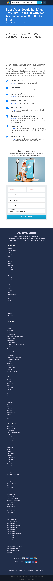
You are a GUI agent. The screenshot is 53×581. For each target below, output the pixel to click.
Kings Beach (10, 455)
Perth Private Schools (12, 498)
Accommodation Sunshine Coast (15, 537)
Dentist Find (10, 504)
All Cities (9, 379)
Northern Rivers (11, 340)
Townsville (9, 408)
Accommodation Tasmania (13, 525)
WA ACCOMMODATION (26, 233)
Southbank (10, 434)
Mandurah (9, 410)
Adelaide (9, 391)
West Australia (11, 338)
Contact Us (11, 261)
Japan (9, 309)
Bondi (8, 449)
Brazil (9, 296)
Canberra (9, 393)
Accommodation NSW (12, 529)
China (36, 570)
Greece (9, 300)
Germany (10, 290)
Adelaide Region (11, 367)
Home (7, 23)
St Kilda (9, 451)
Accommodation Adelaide (13, 550)
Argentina (10, 315)
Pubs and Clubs (11, 488)
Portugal (10, 304)
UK (17, 570)
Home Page (11, 248)
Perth (8, 385)
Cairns (8, 400)
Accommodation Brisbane (13, 548)
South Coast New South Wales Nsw (16, 344)
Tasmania (9, 349)
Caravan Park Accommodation (14, 510)
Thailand (10, 313)
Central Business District (13, 436)
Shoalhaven (10, 361)
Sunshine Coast (11, 346)
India (9, 298)
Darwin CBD (10, 443)
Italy (9, 284)
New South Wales (11, 326)
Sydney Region (11, 334)
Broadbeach (10, 441)
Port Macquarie (11, 412)
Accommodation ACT (12, 531)
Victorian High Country (13, 359)
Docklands (9, 463)
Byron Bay (9, 404)
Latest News (11, 254)
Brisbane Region (11, 351)
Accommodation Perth (13, 540)
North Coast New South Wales (15, 336)
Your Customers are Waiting (18, 23)
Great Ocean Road (12, 371)
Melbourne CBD (11, 428)
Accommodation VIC (12, 523)
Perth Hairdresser (11, 496)
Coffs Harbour (10, 418)
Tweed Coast (10, 365)
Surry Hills (9, 472)
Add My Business (12, 250)
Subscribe (10, 267)
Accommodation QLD (12, 527)
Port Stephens (11, 355)
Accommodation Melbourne (14, 542)
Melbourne (10, 383)
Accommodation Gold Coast (14, 546)
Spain (9, 288)
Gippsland (9, 363)
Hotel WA (9, 552)
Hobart (9, 414)
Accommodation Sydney (13, 535)
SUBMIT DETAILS (26, 217)
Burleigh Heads (11, 466)
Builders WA (10, 513)
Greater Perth (10, 353)
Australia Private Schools (13, 500)
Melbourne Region (11, 332)
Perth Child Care (11, 506)
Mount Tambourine (12, 416)
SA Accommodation (12, 521)
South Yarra (10, 468)
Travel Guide (10, 481)
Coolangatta (10, 459)
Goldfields (9, 369)
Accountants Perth (12, 519)
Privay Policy (11, 269)
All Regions (10, 324)
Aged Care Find (11, 494)
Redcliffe (9, 406)
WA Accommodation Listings (26, 579)
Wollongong (10, 402)
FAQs (9, 257)
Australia (10, 277)
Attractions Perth (11, 515)
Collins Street (10, 453)
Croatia (9, 292)
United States (11, 280)
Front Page (10, 265)
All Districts (10, 426)
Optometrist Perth (12, 490)
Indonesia (10, 311)
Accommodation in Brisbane (14, 544)
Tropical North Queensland (14, 357)
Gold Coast (10, 387)
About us (10, 263)
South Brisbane (11, 457)
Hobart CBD (10, 447)
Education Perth (11, 502)
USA (20, 570)
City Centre (10, 461)
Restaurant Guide (11, 483)
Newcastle (9, 398)
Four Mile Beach (11, 470)
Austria (9, 307)
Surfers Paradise (11, 430)
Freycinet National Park (13, 474)
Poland (9, 302)
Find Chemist (10, 492)
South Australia (11, 342)
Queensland (10, 330)
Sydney (9, 381)
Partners (10, 252)
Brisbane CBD (10, 445)
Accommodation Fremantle (14, 533)
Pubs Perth (10, 485)
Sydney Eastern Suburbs (13, 432)
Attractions (10, 517)
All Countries (11, 275)
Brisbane (9, 389)
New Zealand (11, 282)
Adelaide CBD (10, 438)
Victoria (9, 328)
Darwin (9, 396)
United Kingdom (12, 294)
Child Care (9, 508)
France (9, 286)
